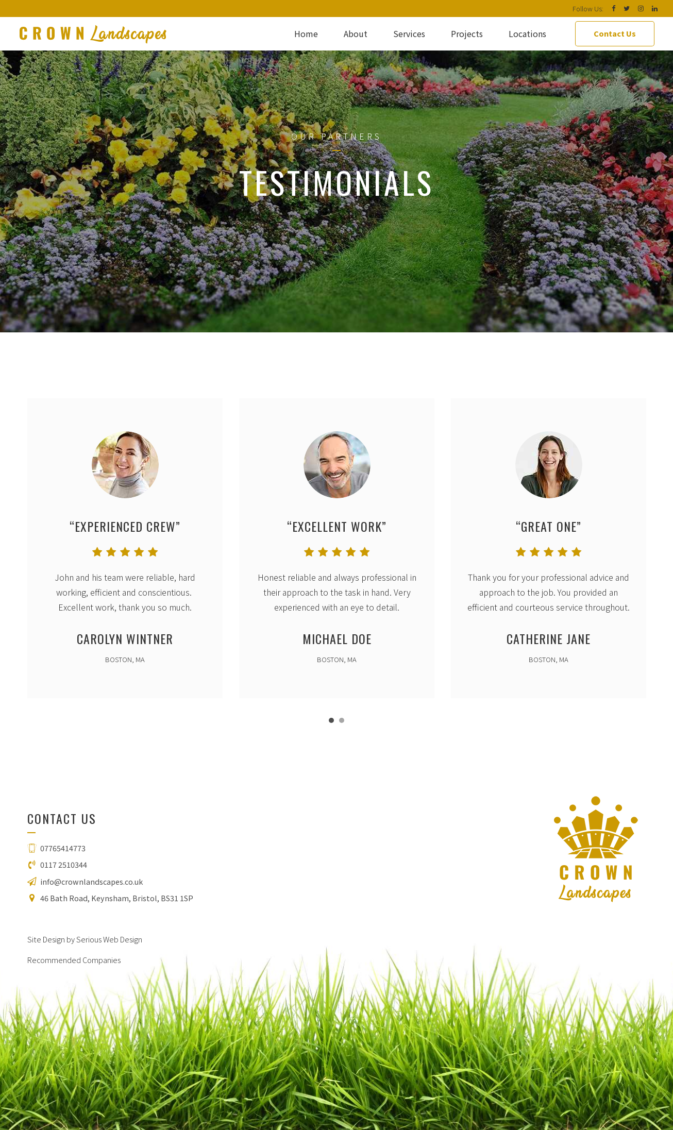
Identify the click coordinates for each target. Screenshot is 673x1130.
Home (306, 33)
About (355, 33)
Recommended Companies (74, 959)
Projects (467, 33)
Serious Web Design (109, 939)
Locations (527, 33)
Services (409, 33)
